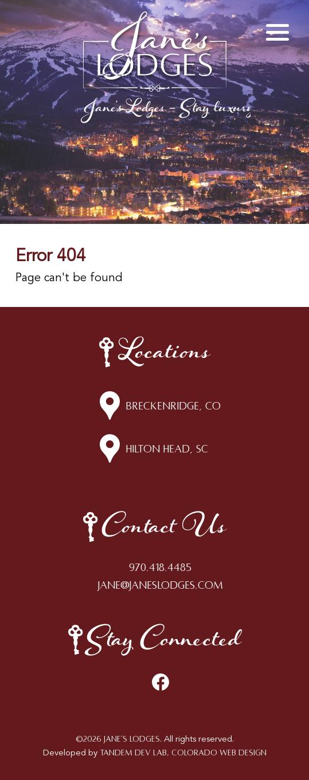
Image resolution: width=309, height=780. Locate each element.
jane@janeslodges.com (160, 585)
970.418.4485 (160, 567)
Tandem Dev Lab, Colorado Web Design (183, 753)
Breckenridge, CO (173, 406)
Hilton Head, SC (167, 449)
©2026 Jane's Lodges (118, 739)
